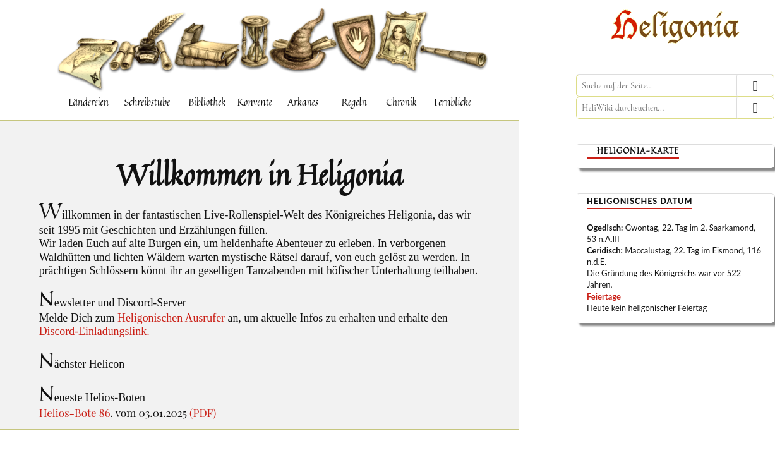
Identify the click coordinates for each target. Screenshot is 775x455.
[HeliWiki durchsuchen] (675, 108)
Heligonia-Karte (638, 151)
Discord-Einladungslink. (94, 331)
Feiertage (604, 296)
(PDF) (202, 413)
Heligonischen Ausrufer (171, 318)
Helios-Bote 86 (75, 413)
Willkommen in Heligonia (260, 174)
